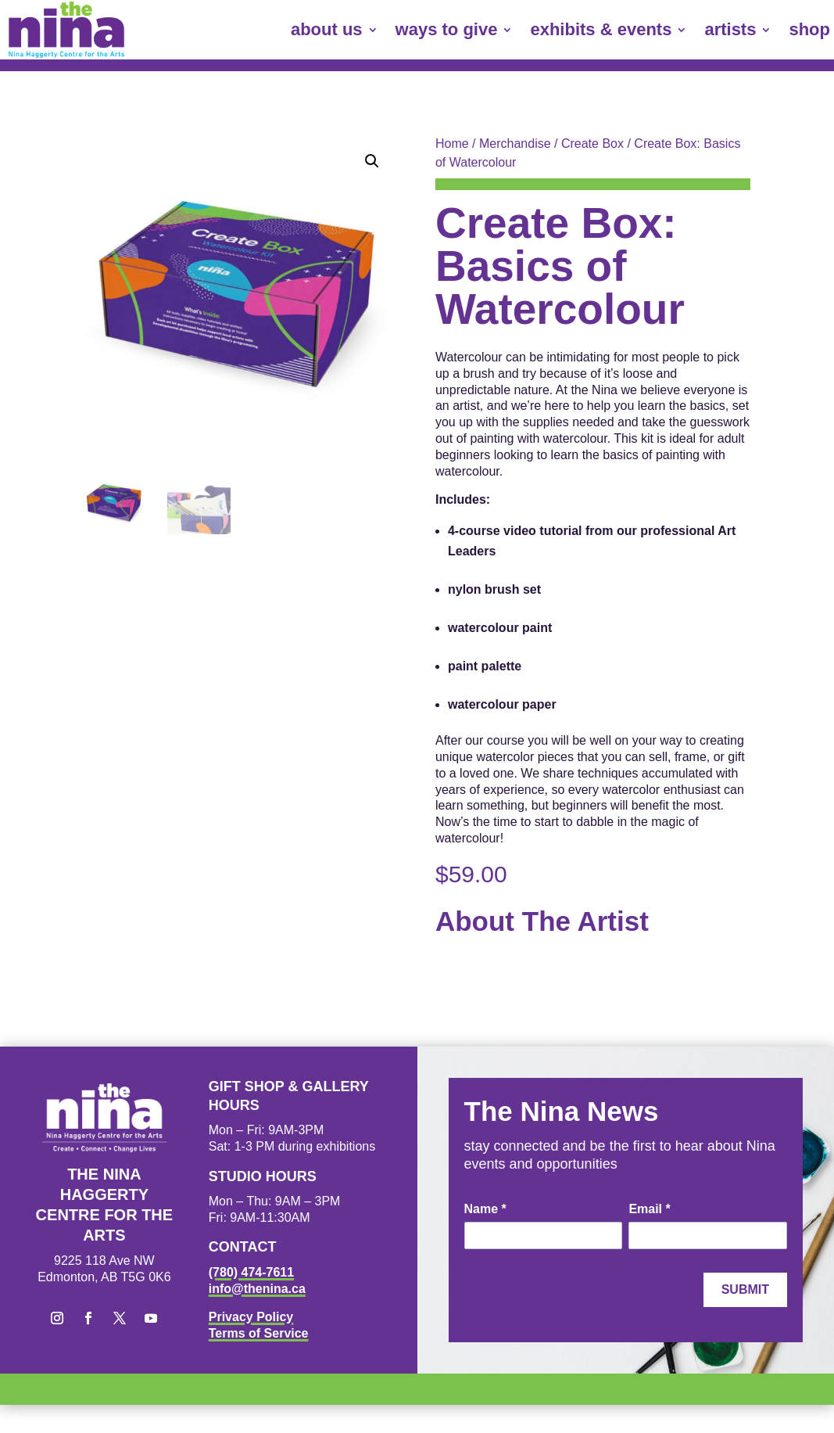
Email (649, 1209)
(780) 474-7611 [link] (251, 1272)
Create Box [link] (592, 143)
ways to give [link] (447, 29)
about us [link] (327, 29)
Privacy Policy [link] (251, 1316)
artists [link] (730, 29)
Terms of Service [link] (259, 1333)
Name (485, 1209)
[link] (66, 30)
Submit (745, 1289)
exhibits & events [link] (600, 29)
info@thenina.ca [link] (257, 1288)
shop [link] (809, 29)
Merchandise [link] (515, 143)
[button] (372, 161)
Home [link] (452, 143)
